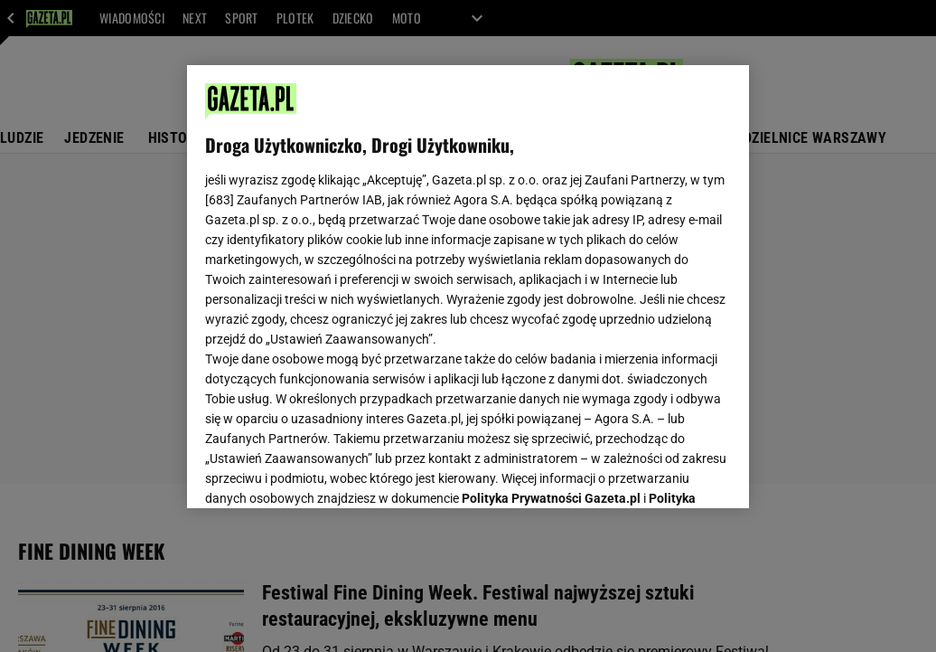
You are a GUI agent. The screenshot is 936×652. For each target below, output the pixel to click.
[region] (468, 286)
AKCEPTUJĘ (670, 473)
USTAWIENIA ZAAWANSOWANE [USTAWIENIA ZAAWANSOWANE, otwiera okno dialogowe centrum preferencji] (324, 472)
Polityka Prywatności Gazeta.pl (551, 268)
